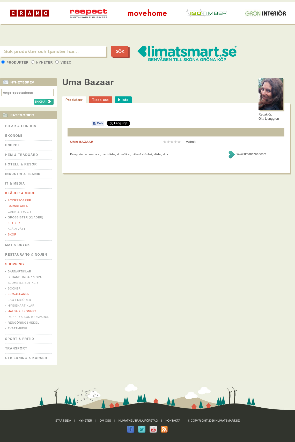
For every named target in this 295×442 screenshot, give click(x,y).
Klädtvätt (17, 228)
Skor (12, 234)
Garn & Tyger (19, 211)
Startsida (63, 420)
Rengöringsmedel (23, 322)
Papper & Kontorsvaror (28, 316)
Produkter (15, 62)
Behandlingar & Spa (25, 277)
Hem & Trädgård (21, 155)
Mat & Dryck (17, 245)
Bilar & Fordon (20, 126)
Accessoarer (19, 200)
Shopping (14, 264)
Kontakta (172, 420)
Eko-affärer (19, 294)
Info (125, 100)
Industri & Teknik (23, 174)
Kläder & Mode (20, 193)
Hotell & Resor (21, 164)
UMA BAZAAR (81, 142)
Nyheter (42, 62)
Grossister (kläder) (25, 217)
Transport (16, 348)
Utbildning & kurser (26, 358)
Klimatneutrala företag (138, 420)
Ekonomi (13, 136)
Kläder (14, 223)
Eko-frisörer (19, 299)
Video (63, 62)
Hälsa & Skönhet (22, 311)
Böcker (14, 288)
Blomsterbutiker (23, 282)
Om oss (105, 420)
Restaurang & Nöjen (26, 254)
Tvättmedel (18, 328)
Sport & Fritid (19, 339)
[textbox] (53, 51)
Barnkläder (18, 206)
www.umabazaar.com (251, 154)
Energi (12, 145)
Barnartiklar (19, 271)
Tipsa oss (100, 100)
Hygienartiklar (21, 305)
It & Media (15, 183)
